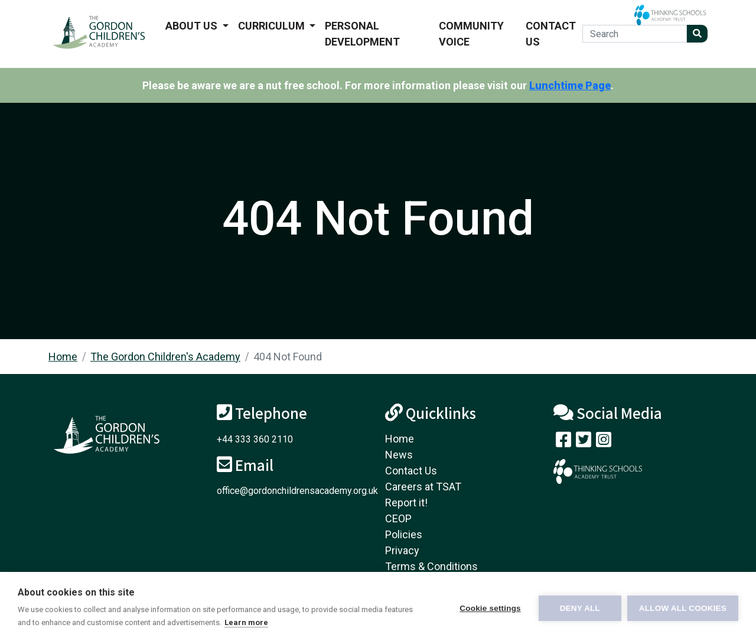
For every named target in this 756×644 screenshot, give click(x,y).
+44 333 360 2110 (255, 439)
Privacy (402, 550)
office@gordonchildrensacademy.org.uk (297, 490)
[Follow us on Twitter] (583, 442)
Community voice (471, 33)
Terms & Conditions (431, 566)
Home (62, 356)
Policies (403, 534)
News (399, 454)
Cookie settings (490, 608)
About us (192, 25)
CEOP (398, 518)
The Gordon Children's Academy (165, 356)
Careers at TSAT (423, 486)
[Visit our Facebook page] (563, 442)
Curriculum (272, 25)
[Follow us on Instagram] (603, 442)
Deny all (580, 608)
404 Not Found (287, 356)
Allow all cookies (682, 608)
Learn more (246, 622)
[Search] (634, 34)
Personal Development (362, 33)
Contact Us (551, 33)
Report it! (406, 502)
